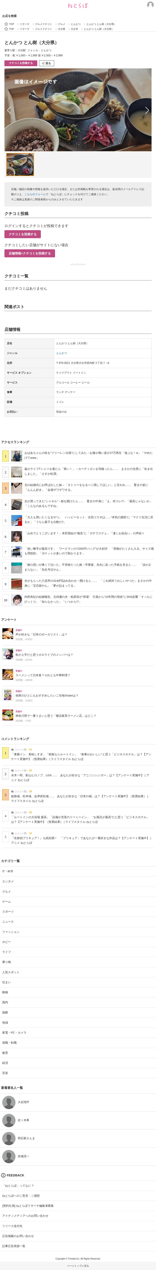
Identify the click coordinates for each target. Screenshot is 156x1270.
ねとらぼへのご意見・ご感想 (21, 1195)
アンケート (9, 619)
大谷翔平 (23, 1102)
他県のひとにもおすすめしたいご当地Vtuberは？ (47, 695)
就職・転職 (9, 1042)
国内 (5, 1002)
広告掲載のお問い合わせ (18, 1236)
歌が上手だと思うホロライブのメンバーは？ (44, 654)
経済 (5, 1063)
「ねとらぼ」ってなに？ (18, 1185)
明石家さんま (26, 1138)
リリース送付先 (12, 1226)
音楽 (5, 1073)
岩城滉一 (23, 1156)
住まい (6, 982)
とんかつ (61, 353)
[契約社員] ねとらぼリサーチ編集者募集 (28, 1205)
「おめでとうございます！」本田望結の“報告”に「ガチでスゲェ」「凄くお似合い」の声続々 (84, 533)
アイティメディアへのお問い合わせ (25, 1215)
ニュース (8, 921)
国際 (5, 1012)
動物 (5, 992)
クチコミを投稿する (21, 63)
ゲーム (6, 901)
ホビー (6, 942)
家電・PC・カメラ (14, 1032)
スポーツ (8, 911)
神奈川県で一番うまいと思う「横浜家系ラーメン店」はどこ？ (56, 715)
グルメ (6, 891)
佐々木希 (23, 1120)
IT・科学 (7, 871)
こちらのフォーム (35, 194)
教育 (5, 1053)
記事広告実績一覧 (13, 1246)
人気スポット (11, 972)
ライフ (6, 952)
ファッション (11, 932)
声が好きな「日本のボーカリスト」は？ (41, 634)
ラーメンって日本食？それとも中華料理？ (43, 675)
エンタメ (8, 881)
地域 (5, 1022)
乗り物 (6, 962)
